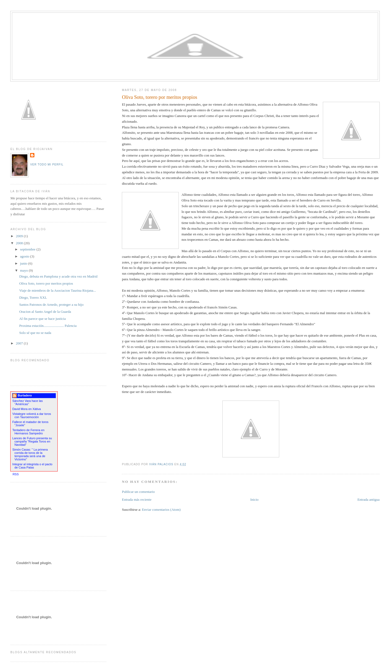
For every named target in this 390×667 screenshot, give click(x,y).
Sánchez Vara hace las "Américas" (27, 402)
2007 (20, 343)
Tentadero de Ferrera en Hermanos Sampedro (28, 431)
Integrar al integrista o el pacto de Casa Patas (32, 466)
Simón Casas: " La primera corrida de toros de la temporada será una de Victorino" (30, 454)
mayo (24, 270)
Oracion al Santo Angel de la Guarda (45, 312)
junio (24, 263)
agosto (25, 256)
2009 (20, 236)
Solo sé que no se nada (35, 333)
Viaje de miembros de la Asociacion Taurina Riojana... (57, 290)
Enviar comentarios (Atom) (161, 509)
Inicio (254, 499)
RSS (15, 474)
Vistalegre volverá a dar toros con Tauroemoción (31, 415)
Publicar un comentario (138, 492)
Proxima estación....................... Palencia (48, 326)
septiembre (28, 249)
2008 (20, 243)
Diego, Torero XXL (33, 297)
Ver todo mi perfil (46, 164)
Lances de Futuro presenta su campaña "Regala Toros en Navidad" (32, 441)
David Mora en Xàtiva (26, 409)
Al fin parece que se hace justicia (42, 319)
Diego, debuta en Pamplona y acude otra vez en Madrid (58, 276)
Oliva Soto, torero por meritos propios (46, 283)
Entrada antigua (369, 499)
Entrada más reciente (136, 499)
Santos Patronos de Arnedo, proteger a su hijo (51, 304)
